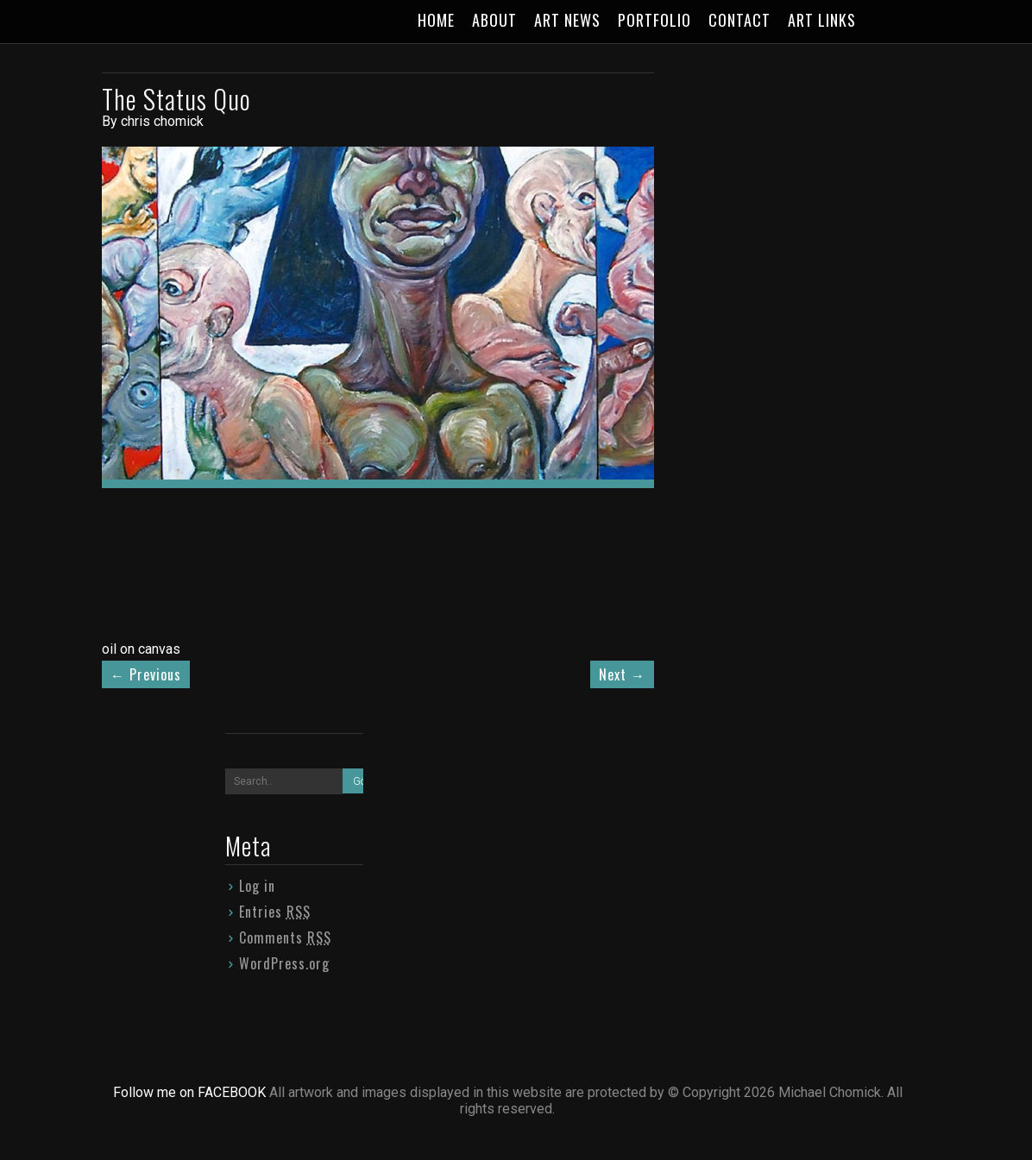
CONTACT (739, 20)
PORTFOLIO (654, 20)
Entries (275, 911)
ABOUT (494, 20)
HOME (436, 20)
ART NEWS (567, 20)
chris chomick (162, 121)
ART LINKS (822, 20)
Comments (285, 937)
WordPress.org (284, 963)
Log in (257, 885)
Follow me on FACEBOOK (191, 1092)
